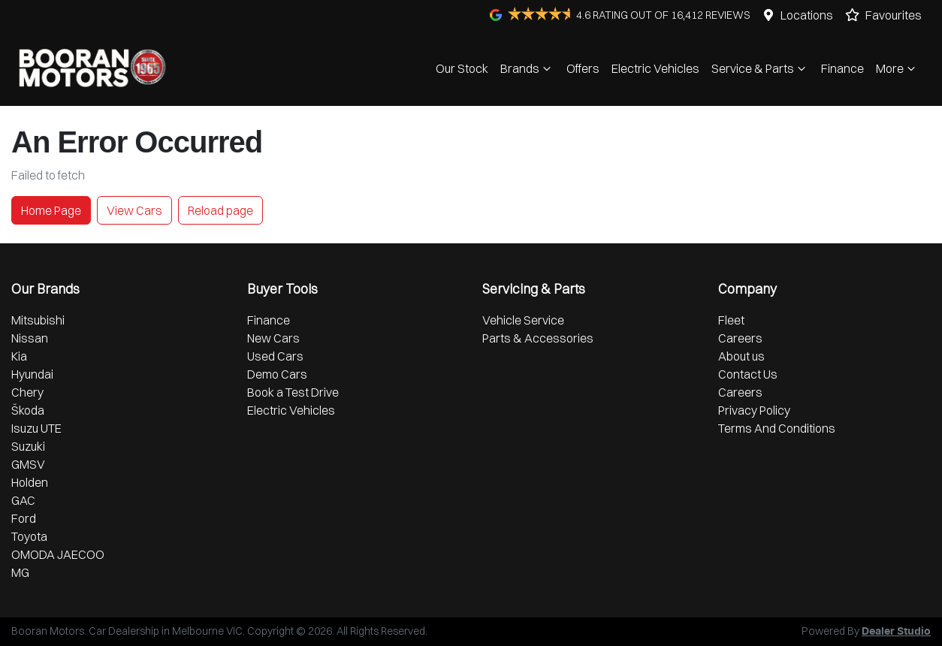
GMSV (28, 464)
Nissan (29, 338)
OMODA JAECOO (57, 554)
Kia (19, 356)
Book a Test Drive (293, 392)
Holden (29, 482)
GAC (23, 500)
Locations (806, 15)
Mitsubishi (38, 320)
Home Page (51, 210)
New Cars (273, 338)
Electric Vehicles (655, 68)
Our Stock (462, 68)
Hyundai (32, 374)
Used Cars (275, 356)
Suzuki (28, 446)
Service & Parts (760, 68)
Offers (582, 68)
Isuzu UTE (36, 428)
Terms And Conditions (776, 428)
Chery (27, 392)
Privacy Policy (754, 410)
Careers (740, 338)
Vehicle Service (523, 320)
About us (741, 356)
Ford (23, 518)
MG (20, 572)
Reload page (220, 210)
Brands (527, 68)
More (897, 68)
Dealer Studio (896, 631)
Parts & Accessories (537, 338)
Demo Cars (277, 374)
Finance (842, 68)
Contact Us (747, 374)
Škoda (27, 410)
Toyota (29, 536)
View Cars (134, 210)
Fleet (731, 320)
